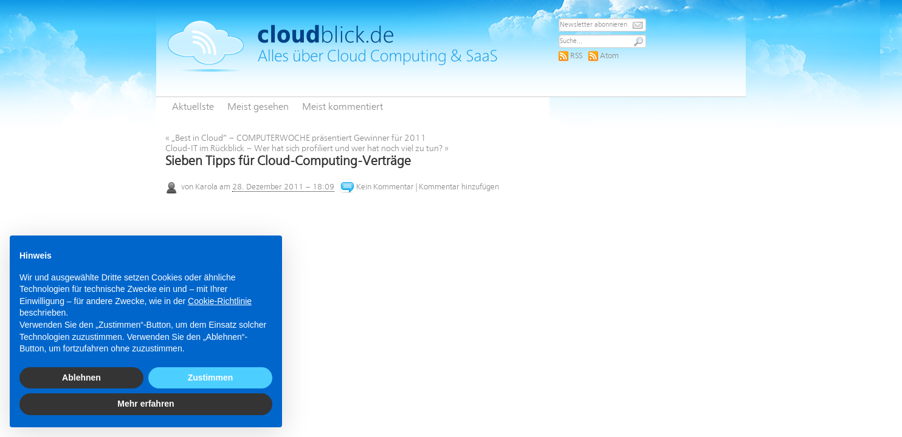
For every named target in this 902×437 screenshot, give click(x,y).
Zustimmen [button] (210, 377)
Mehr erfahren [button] (145, 403)
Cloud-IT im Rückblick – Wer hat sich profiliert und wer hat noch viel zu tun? (307, 148)
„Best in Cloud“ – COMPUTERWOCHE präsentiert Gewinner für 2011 (295, 138)
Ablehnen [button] (81, 377)
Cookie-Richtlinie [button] (220, 301)
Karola (206, 187)
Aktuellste (193, 107)
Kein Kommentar (385, 187)
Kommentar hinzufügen (459, 187)
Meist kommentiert (342, 107)
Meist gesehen (258, 107)
